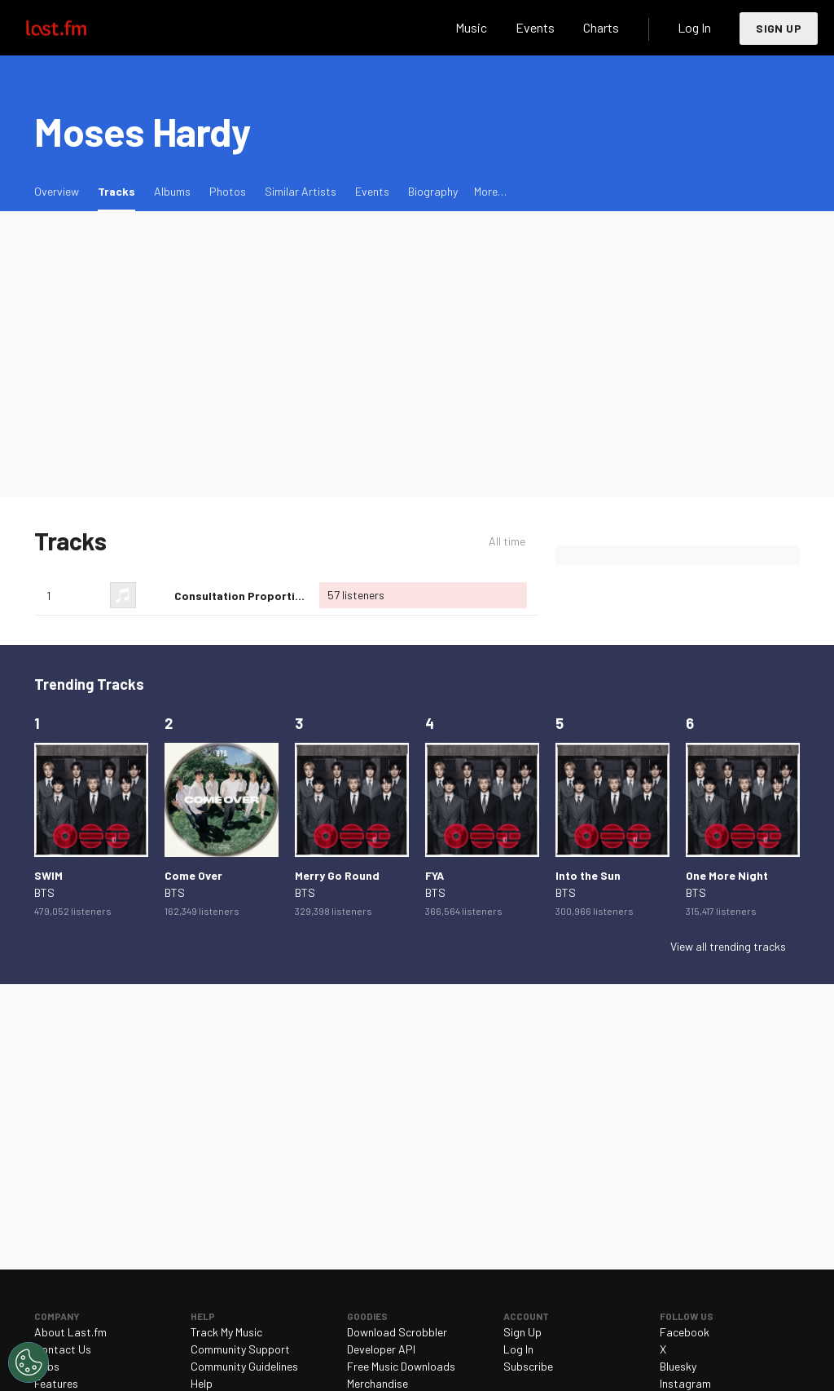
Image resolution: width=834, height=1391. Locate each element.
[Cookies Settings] (28, 1362)
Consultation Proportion (241, 596)
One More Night (727, 875)
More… (490, 191)
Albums (172, 191)
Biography (433, 191)
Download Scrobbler (397, 1332)
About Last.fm (70, 1332)
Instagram (685, 1383)
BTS (44, 892)
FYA (434, 875)
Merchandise (377, 1383)
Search (426, 27)
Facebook (684, 1332)
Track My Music (226, 1332)
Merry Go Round (337, 875)
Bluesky (678, 1366)
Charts (601, 27)
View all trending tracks (728, 946)
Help (202, 1383)
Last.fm (75, 27)
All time (507, 541)
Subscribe (528, 1366)
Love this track (156, 595)
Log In (694, 27)
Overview (56, 191)
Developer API (381, 1349)
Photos (227, 191)
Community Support (240, 1349)
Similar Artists (300, 191)
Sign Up (778, 28)
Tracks (120, 190)
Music (471, 27)
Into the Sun (588, 875)
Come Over (193, 875)
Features (56, 1383)
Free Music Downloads (401, 1366)
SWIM (48, 875)
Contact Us (62, 1349)
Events (535, 27)
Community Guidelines (244, 1366)
